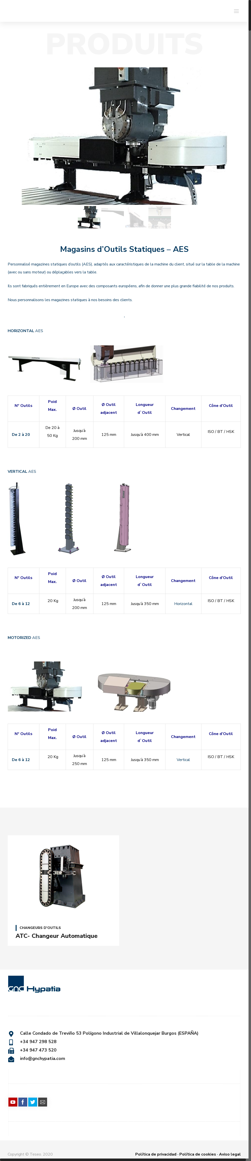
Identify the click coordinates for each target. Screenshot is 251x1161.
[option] (124, 136)
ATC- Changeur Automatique (57, 936)
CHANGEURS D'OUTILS (40, 927)
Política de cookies (197, 1153)
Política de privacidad (155, 1153)
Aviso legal (230, 1153)
